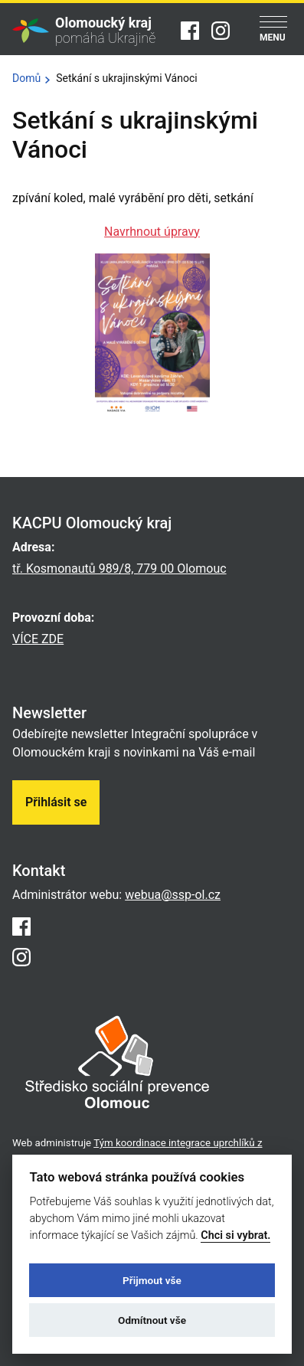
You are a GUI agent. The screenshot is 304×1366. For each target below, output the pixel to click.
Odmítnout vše (152, 1320)
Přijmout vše (152, 1280)
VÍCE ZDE (38, 639)
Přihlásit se (56, 802)
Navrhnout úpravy (152, 231)
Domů (26, 78)
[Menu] (273, 30)
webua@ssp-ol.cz (173, 894)
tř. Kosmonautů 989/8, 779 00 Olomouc (119, 568)
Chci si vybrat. (235, 1235)
